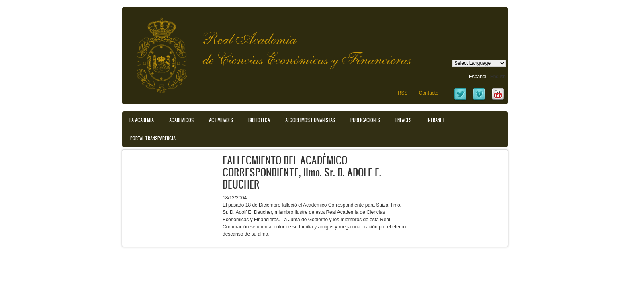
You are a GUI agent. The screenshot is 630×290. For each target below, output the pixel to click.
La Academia (141, 120)
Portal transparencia (153, 138)
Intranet (435, 120)
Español (477, 76)
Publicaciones (365, 120)
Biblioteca (259, 120)
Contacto (428, 93)
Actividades (221, 120)
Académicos (181, 120)
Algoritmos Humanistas (310, 120)
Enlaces (403, 120)
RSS (403, 93)
